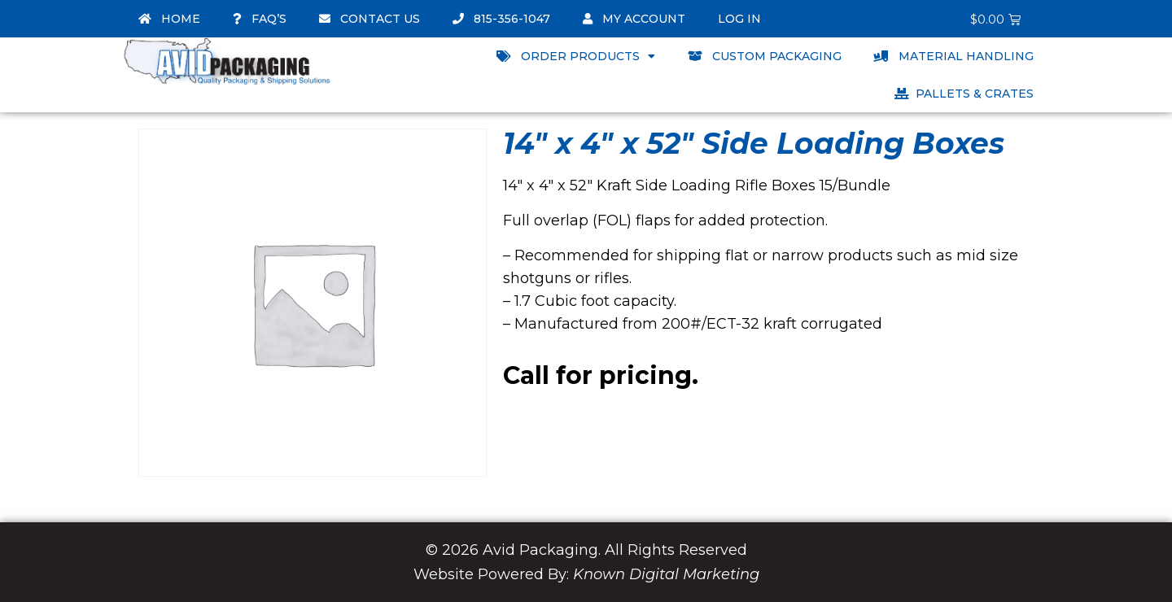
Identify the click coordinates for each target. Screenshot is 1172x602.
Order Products (575, 56)
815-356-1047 (501, 18)
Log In (739, 18)
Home (169, 18)
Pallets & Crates (964, 93)
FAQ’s (259, 18)
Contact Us (369, 18)
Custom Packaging (765, 56)
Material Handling (954, 56)
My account (634, 18)
